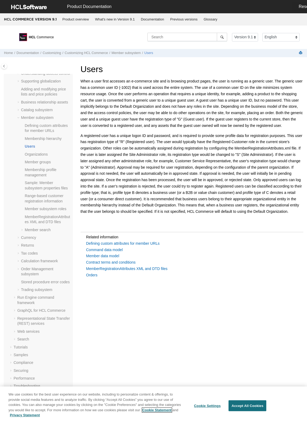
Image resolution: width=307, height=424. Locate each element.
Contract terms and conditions (111, 262)
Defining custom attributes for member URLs (123, 243)
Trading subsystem (36, 290)
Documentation (152, 19)
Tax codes (29, 253)
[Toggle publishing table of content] (4, 66)
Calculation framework (39, 261)
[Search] (222, 37)
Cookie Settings (207, 408)
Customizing (52, 53)
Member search (38, 230)
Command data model (104, 250)
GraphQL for (41, 310)
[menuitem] (75, 19)
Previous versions (184, 19)
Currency (28, 237)
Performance (24, 378)
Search (23, 339)
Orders (92, 275)
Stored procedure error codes (45, 282)
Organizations (36, 154)
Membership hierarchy (43, 138)
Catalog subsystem (37, 110)
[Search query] (187, 37)
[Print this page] (301, 53)
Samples (21, 355)
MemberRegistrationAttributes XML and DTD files (127, 269)
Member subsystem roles (45, 209)
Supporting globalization (41, 81)
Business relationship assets (44, 102)
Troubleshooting (27, 386)
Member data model (102, 256)
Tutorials (21, 347)
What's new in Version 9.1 (115, 19)
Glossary (210, 19)
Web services (28, 331)
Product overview (76, 19)
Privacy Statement (25, 417)
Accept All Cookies (247, 408)
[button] (19, 81)
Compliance (23, 362)
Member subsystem (126, 53)
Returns (27, 245)
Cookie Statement (157, 412)
